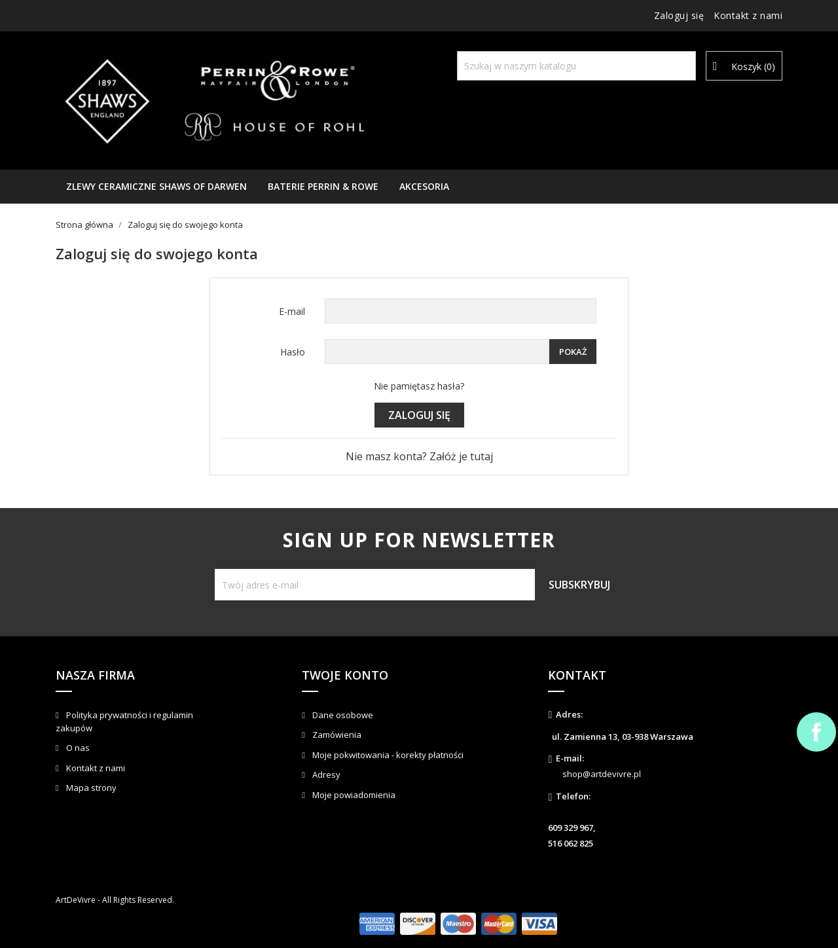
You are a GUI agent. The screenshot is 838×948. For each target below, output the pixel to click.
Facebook (816, 732)
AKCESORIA (424, 186)
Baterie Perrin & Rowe (323, 186)
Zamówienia (335, 734)
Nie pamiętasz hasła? (419, 386)
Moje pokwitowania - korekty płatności (387, 755)
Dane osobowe (341, 715)
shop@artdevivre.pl (601, 774)
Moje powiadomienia (352, 795)
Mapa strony (90, 787)
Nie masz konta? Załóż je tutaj (419, 456)
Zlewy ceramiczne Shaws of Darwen (156, 186)
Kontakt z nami (748, 15)
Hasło (292, 352)
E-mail (292, 311)
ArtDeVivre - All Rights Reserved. (115, 899)
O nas (77, 748)
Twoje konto (345, 675)
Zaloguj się (419, 415)
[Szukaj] (576, 66)
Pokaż (573, 351)
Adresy (325, 774)
